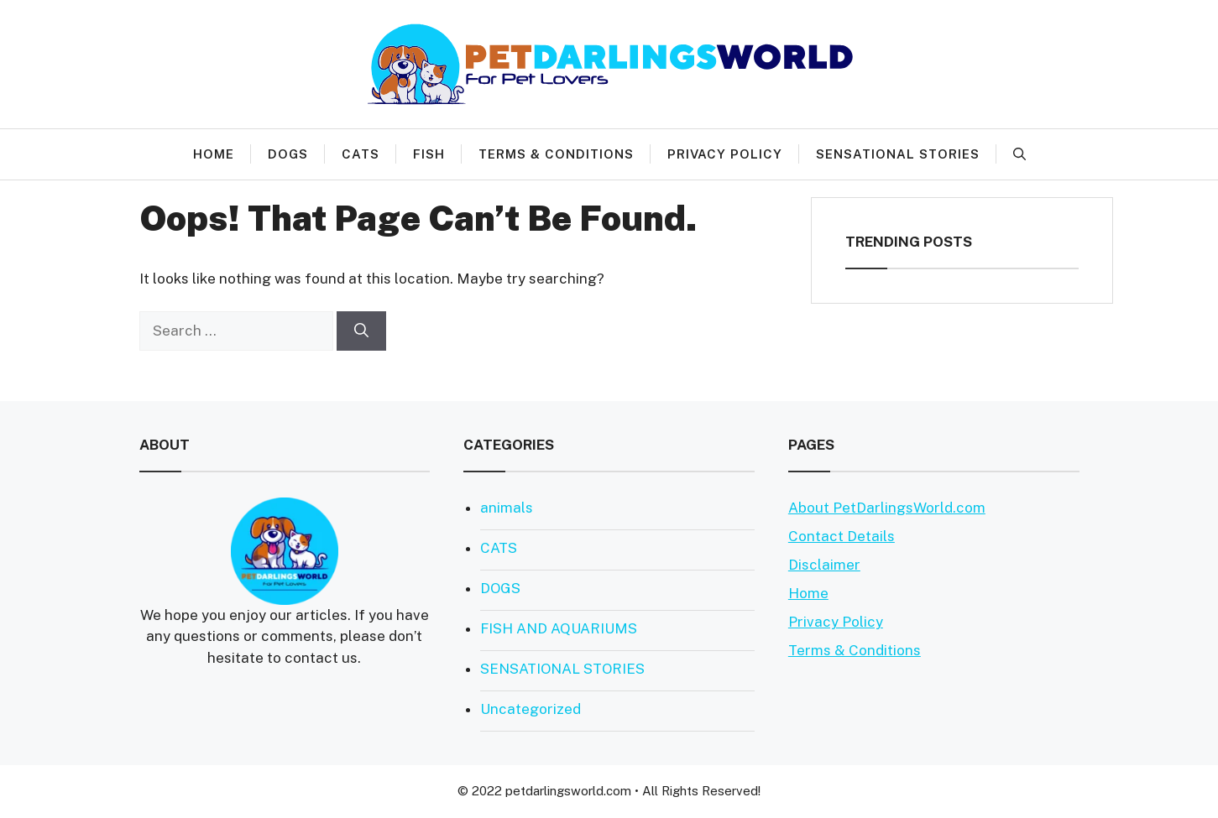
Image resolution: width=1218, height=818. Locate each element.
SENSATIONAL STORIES (898, 154)
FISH (429, 154)
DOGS (288, 154)
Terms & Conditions (556, 154)
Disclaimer (824, 564)
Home (808, 593)
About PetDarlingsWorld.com (886, 507)
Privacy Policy (724, 154)
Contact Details (841, 536)
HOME (213, 154)
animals (506, 507)
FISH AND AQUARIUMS (558, 628)
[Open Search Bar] (1019, 154)
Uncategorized (530, 709)
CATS (360, 154)
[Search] (361, 331)
